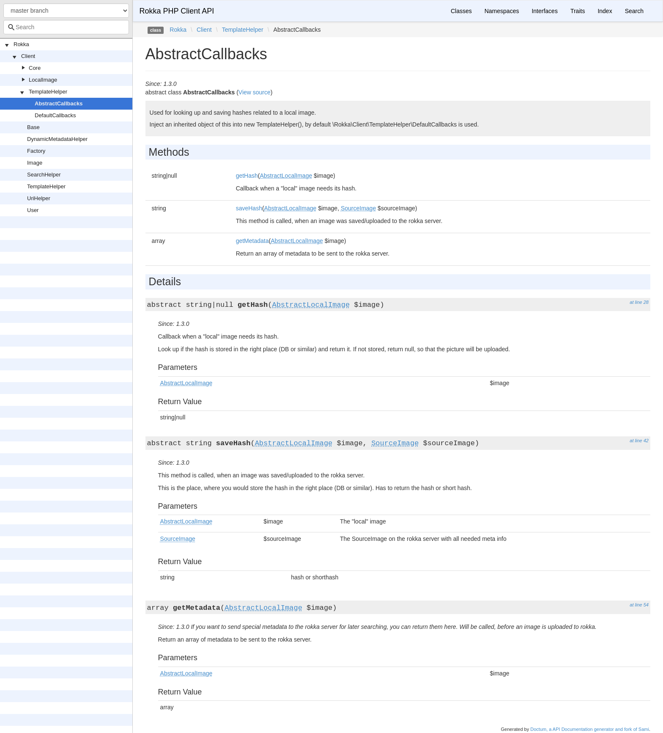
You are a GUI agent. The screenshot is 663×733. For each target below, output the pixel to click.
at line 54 (639, 604)
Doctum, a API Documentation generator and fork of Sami (589, 729)
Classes (461, 11)
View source (254, 92)
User (32, 210)
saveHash (249, 208)
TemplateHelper (48, 91)
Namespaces (502, 11)
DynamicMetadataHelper (57, 139)
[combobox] (66, 27)
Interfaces (544, 11)
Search (634, 11)
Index (604, 11)
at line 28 (639, 302)
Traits (577, 11)
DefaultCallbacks (55, 115)
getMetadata (252, 240)
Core (35, 68)
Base (33, 127)
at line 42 (639, 440)
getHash (247, 175)
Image (34, 163)
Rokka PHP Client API (177, 11)
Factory (36, 151)
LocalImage (43, 80)
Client (28, 56)
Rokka (21, 44)
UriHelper (38, 198)
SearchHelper (44, 174)
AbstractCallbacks (58, 103)
